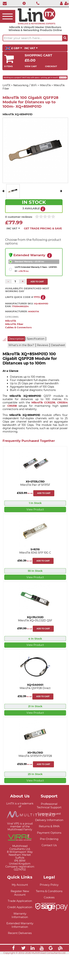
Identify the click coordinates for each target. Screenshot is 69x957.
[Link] (13, 951)
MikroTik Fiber (14, 326)
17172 (37, 299)
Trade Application (20, 903)
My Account (20, 887)
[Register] (66, 3)
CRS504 (62, 405)
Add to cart (43, 496)
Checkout (51, 66)
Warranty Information (20, 917)
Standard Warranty (29, 261)
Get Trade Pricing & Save (43, 228)
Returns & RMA (49, 829)
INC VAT (31, 48)
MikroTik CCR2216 (43, 405)
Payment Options (49, 835)
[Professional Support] (23, 3)
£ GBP (13, 48)
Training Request (49, 816)
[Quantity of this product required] (15, 281)
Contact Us (49, 848)
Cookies (49, 900)
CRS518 (12, 408)
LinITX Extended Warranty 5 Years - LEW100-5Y (36, 269)
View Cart (31, 66)
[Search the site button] (65, 38)
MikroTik (10, 323)
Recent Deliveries (20, 936)
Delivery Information (49, 822)
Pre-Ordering (49, 841)
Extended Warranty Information (19, 927)
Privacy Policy (49, 887)
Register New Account (20, 895)
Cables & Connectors (18, 330)
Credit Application (19, 910)
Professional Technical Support (49, 808)
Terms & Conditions (49, 893)
